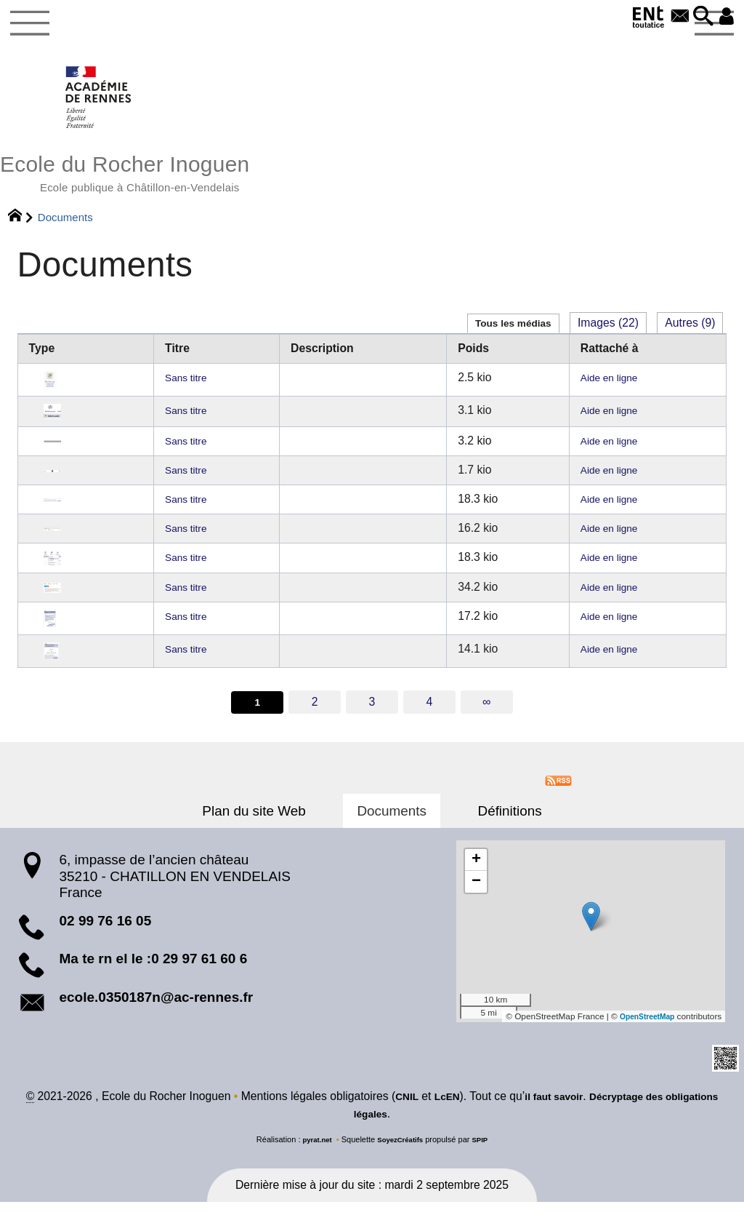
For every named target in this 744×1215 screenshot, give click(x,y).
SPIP (486, 1153)
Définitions (490, 822)
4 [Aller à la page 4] (430, 712)
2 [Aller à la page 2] (314, 712)
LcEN (465, 1110)
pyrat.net (313, 1153)
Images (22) (608, 333)
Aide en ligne (606, 387)
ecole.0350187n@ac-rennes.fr (156, 1008)
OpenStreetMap (642, 1028)
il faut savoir (579, 1110)
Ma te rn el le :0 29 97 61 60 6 (153, 971)
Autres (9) (690, 333)
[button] (697, 17)
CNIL (422, 1110)
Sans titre (190, 387)
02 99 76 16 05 (105, 932)
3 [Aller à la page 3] (372, 712)
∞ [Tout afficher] (488, 712)
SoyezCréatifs (401, 1153)
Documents (391, 822)
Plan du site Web (274, 822)
